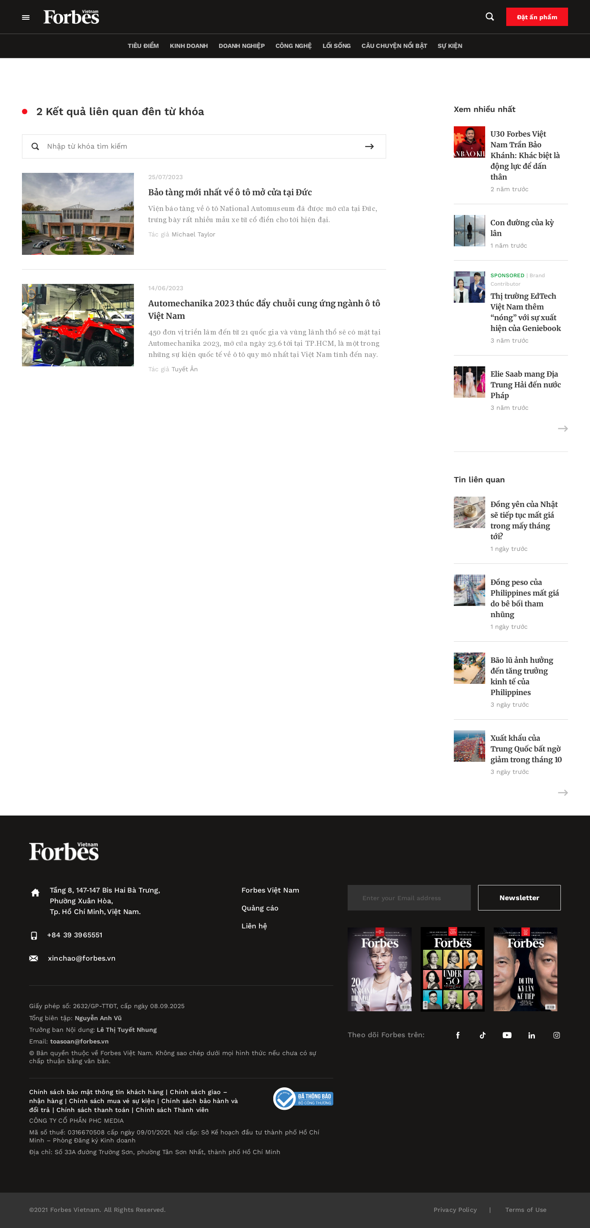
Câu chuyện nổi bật (394, 45)
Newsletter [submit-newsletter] (519, 897)
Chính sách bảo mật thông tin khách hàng (96, 1091)
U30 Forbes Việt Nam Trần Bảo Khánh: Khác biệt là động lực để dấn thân (525, 155)
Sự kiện (450, 45)
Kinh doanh (189, 45)
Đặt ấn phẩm (537, 17)
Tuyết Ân (185, 369)
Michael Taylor (193, 234)
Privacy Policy (455, 1209)
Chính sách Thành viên (172, 1109)
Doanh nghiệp (241, 45)
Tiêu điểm (143, 45)
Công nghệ (294, 45)
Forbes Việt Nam (270, 890)
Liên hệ (254, 926)
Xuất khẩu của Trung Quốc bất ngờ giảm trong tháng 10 (526, 749)
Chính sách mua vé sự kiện (113, 1100)
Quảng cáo (260, 908)
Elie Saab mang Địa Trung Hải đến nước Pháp (526, 384)
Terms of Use (526, 1209)
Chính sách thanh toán (92, 1109)
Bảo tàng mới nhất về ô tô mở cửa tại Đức (230, 192)
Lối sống (337, 45)
